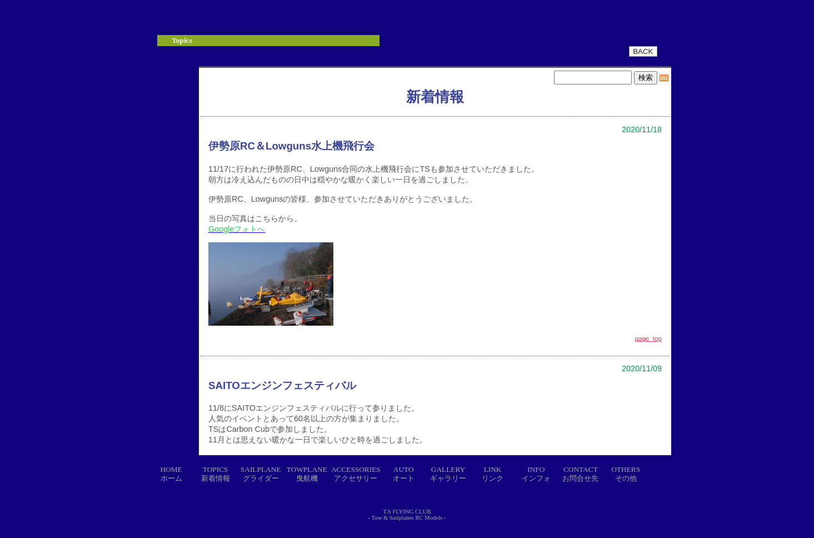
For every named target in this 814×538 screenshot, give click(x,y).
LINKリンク (492, 473)
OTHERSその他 (625, 473)
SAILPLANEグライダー (261, 473)
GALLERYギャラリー (448, 473)
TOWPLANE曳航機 (307, 473)
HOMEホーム (171, 473)
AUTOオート (404, 473)
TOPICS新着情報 (215, 473)
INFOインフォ (536, 473)
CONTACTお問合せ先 (580, 473)
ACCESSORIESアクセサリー (356, 473)
